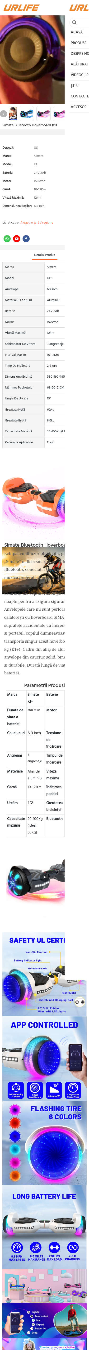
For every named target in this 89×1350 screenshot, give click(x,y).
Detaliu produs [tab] (44, 255)
